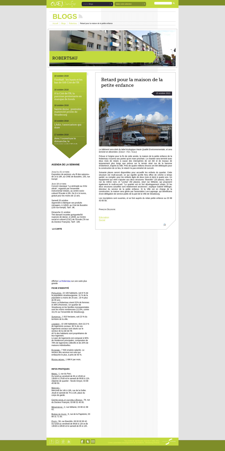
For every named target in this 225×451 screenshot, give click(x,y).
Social (102, 220)
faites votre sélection (124, 4)
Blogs (91, 4)
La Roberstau (65, 281)
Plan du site (57, 443)
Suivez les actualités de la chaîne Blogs (80, 16)
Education (104, 217)
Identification (69, 443)
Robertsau (73, 23)
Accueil (55, 23)
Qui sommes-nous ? (51, 443)
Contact (63, 443)
